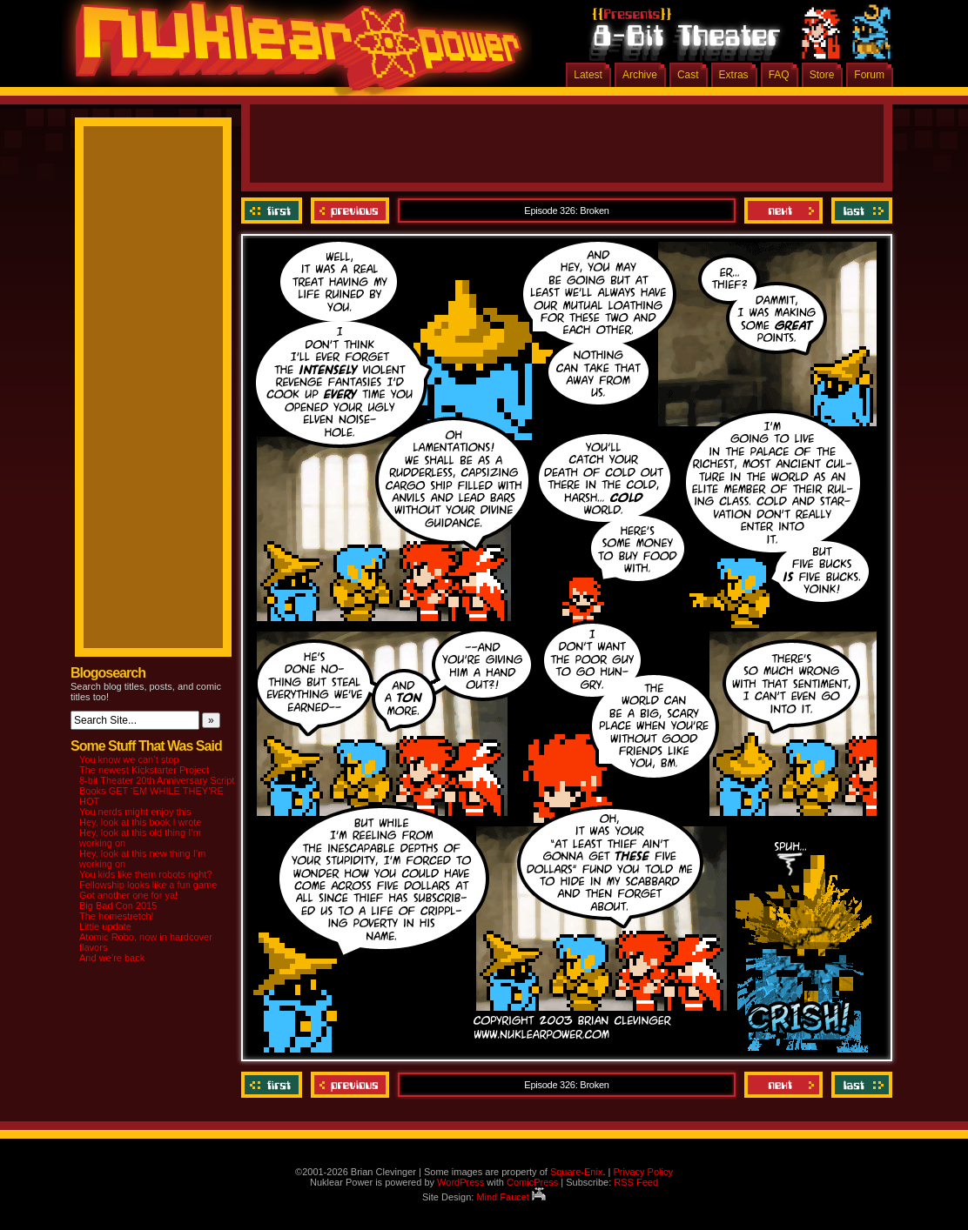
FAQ (779, 75)
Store (822, 75)
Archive (639, 75)
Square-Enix (576, 1171)
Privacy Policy (642, 1171)
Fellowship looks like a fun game (148, 884)
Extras (734, 75)
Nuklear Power (292, 52)
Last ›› (859, 210)
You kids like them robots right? (145, 874)
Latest (588, 75)
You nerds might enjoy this (135, 811)
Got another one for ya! (128, 895)
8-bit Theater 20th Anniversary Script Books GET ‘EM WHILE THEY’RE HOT (156, 790)
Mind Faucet (511, 1197)
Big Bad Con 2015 (118, 905)
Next (783, 210)
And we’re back (112, 958)
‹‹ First (273, 210)
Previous (349, 210)
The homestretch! (116, 916)
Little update (105, 926)
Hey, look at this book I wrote (140, 822)
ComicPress (532, 1182)
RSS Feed (636, 1182)
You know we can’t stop (129, 759)
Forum (869, 75)
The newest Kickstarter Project (144, 770)
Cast (688, 75)
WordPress (460, 1182)
